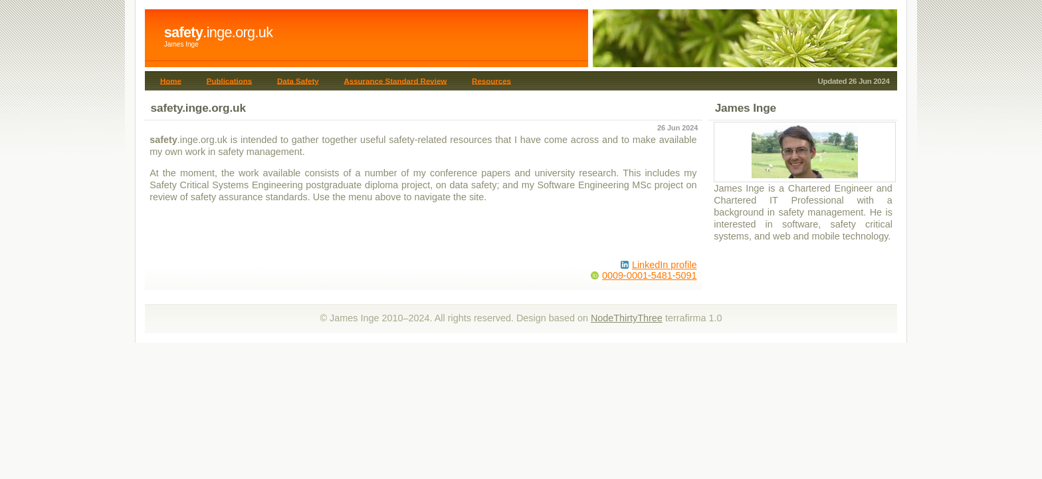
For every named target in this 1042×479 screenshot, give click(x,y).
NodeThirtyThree (627, 318)
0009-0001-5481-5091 (649, 275)
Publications (229, 80)
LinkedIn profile (664, 264)
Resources (491, 80)
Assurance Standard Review (395, 80)
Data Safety (298, 80)
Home (170, 80)
